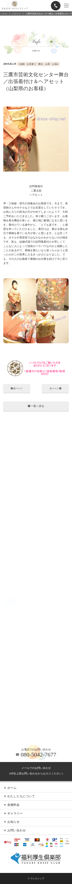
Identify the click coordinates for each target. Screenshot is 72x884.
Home (4, 14)
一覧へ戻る (36, 406)
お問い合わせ (15, 831)
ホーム (11, 788)
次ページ (55, 388)
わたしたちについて (20, 796)
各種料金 (12, 805)
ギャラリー (14, 814)
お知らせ (16, 14)
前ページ (16, 388)
